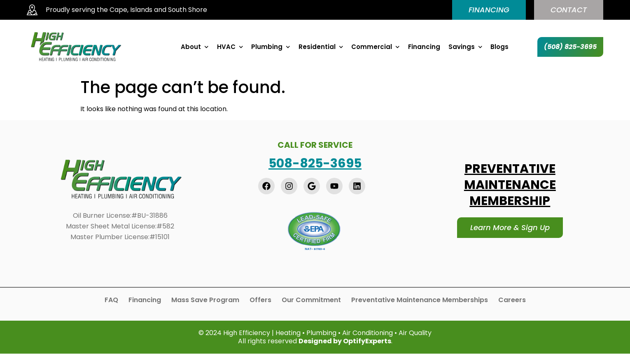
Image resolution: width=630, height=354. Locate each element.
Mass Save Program (205, 300)
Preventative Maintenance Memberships (419, 300)
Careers (512, 300)
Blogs (499, 47)
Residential (321, 47)
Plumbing (270, 47)
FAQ (111, 300)
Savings (465, 47)
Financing (424, 47)
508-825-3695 (315, 163)
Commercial (375, 47)
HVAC (230, 47)
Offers (260, 300)
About (195, 47)
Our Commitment (311, 300)
